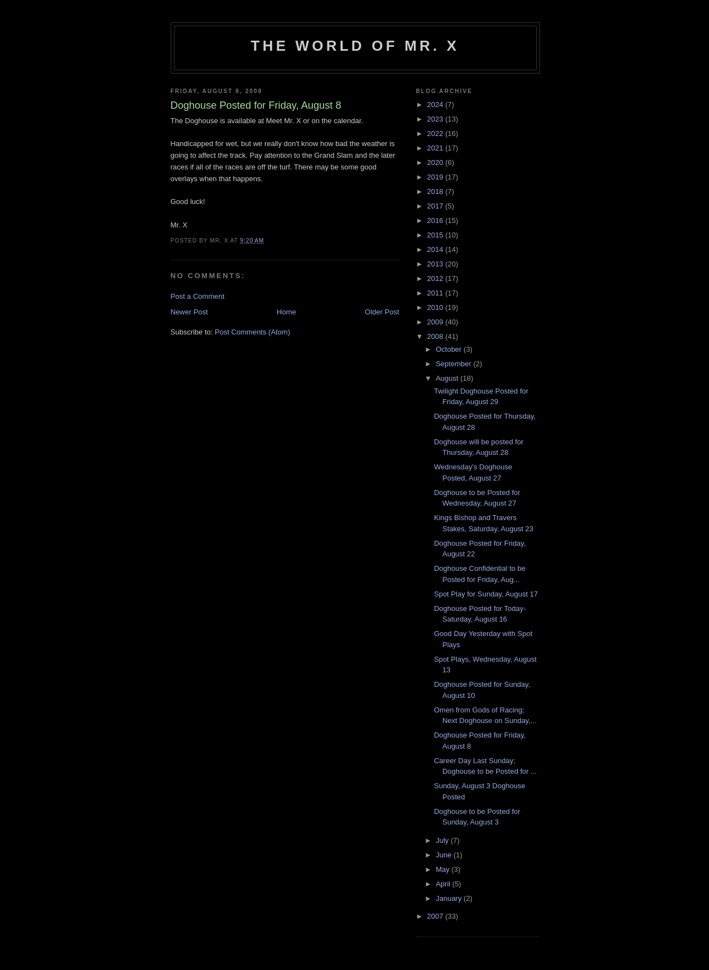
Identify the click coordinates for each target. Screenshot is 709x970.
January (450, 898)
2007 (436, 916)
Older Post (382, 312)
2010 (436, 307)
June (445, 855)
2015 (436, 235)
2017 (436, 206)
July (443, 840)
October (450, 349)
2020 (436, 162)
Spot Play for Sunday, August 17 (486, 594)
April (444, 884)
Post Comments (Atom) (252, 332)
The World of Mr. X (355, 45)
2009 (436, 322)
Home (286, 312)
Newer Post (189, 312)
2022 (436, 133)
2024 (436, 104)
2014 (436, 249)
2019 (436, 177)
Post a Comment (198, 296)
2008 (436, 336)
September (454, 364)
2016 (436, 220)
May (443, 869)
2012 (436, 278)
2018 (436, 191)
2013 (436, 264)
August (448, 378)
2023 (436, 119)
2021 (436, 148)
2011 (436, 293)
